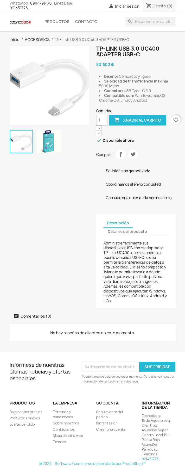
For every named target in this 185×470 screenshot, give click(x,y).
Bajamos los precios (26, 412)
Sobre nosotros (66, 423)
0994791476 (41, 3)
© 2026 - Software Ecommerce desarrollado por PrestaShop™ (92, 463)
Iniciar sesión (107, 423)
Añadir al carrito (137, 120)
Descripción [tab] (118, 223)
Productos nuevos (25, 418)
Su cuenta (107, 403)
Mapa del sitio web (68, 435)
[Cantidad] (102, 120)
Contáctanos (64, 429)
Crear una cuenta (110, 429)
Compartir (121, 154)
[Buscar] (150, 21)
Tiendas (59, 442)
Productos (57, 21)
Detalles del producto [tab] (127, 231)
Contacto (86, 21)
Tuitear (133, 154)
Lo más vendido (22, 424)
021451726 (19, 8)
